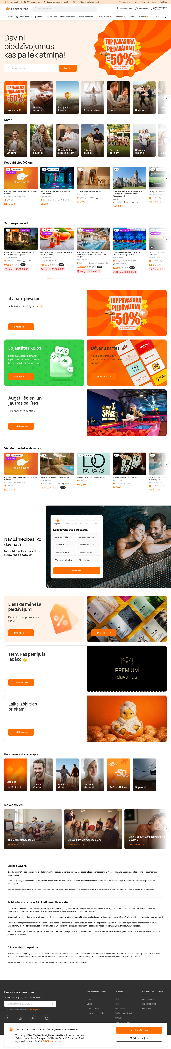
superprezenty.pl (149, 1018)
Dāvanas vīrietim (62, 536)
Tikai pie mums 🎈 (104, 16)
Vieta (38, 16)
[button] (167, 98)
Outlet (132, 16)
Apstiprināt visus (139, 1030)
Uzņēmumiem (124, 2)
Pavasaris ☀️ (143, 16)
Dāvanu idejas (24, 16)
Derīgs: (11, 269)
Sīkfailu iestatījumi (139, 1038)
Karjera (90, 1013)
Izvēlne (8, 16)
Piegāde (118, 1018)
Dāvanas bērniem (86, 544)
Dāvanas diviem (61, 544)
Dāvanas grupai (85, 552)
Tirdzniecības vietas (148, 2)
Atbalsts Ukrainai (86, 560)
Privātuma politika (52, 1041)
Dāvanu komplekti (85, 16)
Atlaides (52, 16)
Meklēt (67, 68)
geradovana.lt (148, 1013)
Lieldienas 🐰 (120, 16)
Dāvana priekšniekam (64, 560)
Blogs (89, 1018)
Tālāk (77, 570)
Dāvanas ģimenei (62, 552)
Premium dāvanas (67, 16)
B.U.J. (135, 2)
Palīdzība (163, 2)
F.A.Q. (117, 1013)
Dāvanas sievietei (86, 536)
